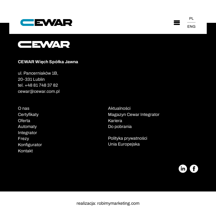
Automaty (27, 126)
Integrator (27, 132)
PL (191, 18)
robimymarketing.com (118, 203)
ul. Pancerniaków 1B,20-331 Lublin (38, 76)
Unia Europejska (124, 144)
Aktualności (119, 108)
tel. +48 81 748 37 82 (38, 85)
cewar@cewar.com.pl (39, 91)
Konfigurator (30, 144)
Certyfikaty (28, 114)
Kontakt (25, 151)
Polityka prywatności (127, 138)
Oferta (24, 120)
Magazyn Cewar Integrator (134, 114)
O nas (23, 108)
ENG (191, 26)
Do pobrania (120, 126)
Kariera (115, 120)
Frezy (23, 138)
